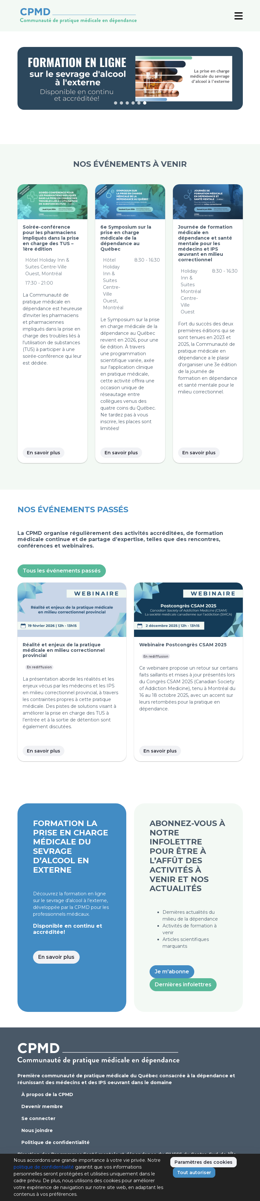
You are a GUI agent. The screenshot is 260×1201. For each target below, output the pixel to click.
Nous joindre (37, 1130)
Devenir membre (42, 1106)
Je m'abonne (172, 972)
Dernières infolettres (183, 984)
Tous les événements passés (62, 571)
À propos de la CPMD (47, 1094)
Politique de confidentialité (55, 1142)
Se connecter (38, 1118)
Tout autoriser (194, 1172)
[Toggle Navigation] (238, 15)
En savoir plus (43, 453)
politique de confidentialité (44, 1167)
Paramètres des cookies (203, 1162)
